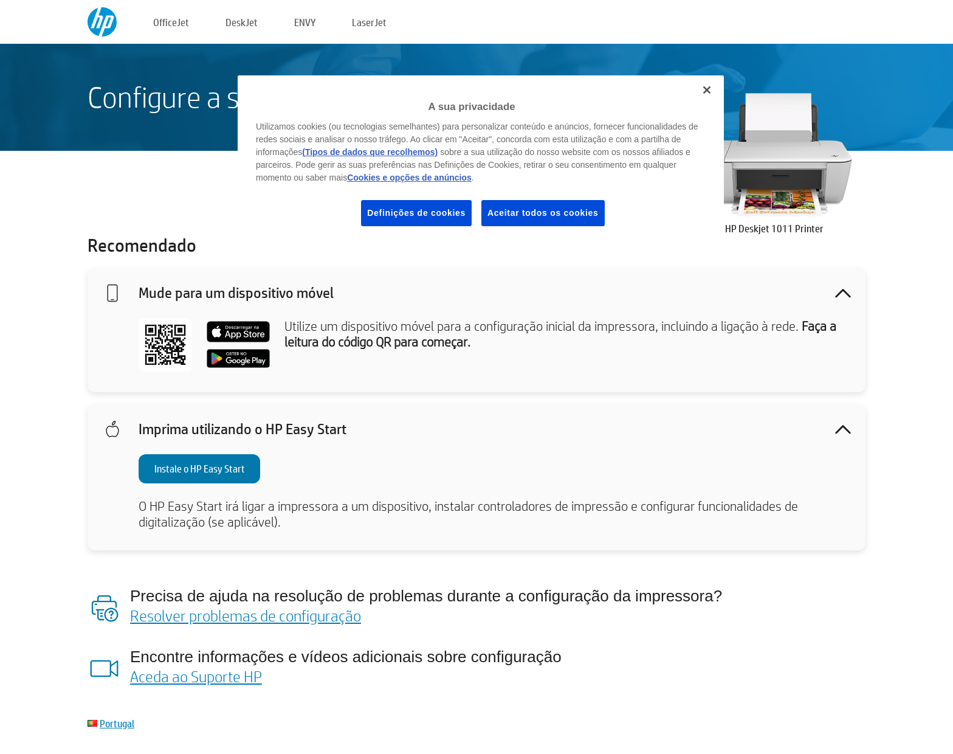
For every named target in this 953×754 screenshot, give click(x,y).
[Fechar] (706, 90)
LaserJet (369, 22)
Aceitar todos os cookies (543, 213)
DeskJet (241, 22)
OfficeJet (171, 22)
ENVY (304, 22)
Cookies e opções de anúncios (409, 177)
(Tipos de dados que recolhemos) (370, 152)
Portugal (117, 723)
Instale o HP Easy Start (199, 469)
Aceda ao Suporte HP (196, 676)
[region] (481, 160)
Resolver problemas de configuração (245, 615)
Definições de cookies (416, 213)
